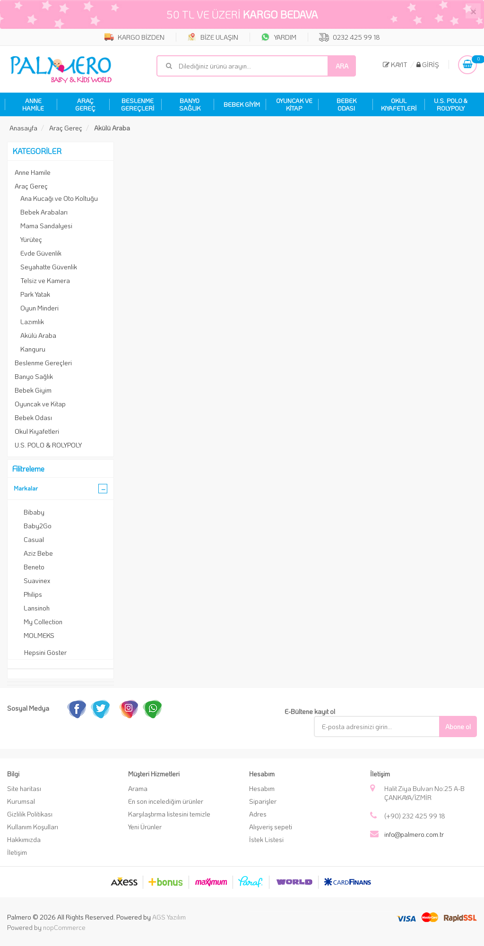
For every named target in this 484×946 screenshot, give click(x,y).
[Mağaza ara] (256, 66)
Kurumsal (21, 801)
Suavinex (37, 580)
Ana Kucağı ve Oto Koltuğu (59, 198)
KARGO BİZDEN (134, 37)
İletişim (17, 852)
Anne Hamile (33, 172)
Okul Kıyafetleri (37, 431)
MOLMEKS (39, 635)
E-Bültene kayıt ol (310, 711)
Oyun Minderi (39, 307)
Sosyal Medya (28, 708)
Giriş (427, 64)
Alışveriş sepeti (270, 826)
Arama (137, 788)
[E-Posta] (383, 726)
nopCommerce (64, 927)
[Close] (473, 10)
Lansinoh (37, 607)
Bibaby (34, 511)
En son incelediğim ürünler (165, 801)
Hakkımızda (24, 839)
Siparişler (263, 801)
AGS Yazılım (169, 916)
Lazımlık (32, 321)
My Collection (43, 621)
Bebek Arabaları (44, 211)
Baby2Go (38, 525)
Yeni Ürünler (145, 826)
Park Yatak (35, 294)
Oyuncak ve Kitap (40, 403)
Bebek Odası (33, 417)
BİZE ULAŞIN (212, 37)
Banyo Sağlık (34, 376)
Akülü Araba (38, 335)
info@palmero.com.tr (414, 834)
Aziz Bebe (38, 553)
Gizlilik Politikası (29, 813)
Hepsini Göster (45, 652)
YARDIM (278, 37)
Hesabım (262, 788)
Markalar (26, 488)
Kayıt (395, 64)
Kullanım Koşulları (32, 826)
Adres (258, 813)
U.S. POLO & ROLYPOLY (48, 444)
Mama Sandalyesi (46, 225)
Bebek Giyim (33, 390)
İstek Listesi (266, 839)
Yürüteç (31, 239)
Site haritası (24, 788)
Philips (33, 594)
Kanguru (32, 348)
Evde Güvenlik (40, 253)
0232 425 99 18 (349, 37)
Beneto (34, 566)
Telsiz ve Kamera (45, 280)
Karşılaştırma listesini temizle (169, 813)
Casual (34, 539)
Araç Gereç (31, 185)
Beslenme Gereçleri (43, 362)
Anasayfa (23, 127)
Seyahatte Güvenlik (48, 266)
